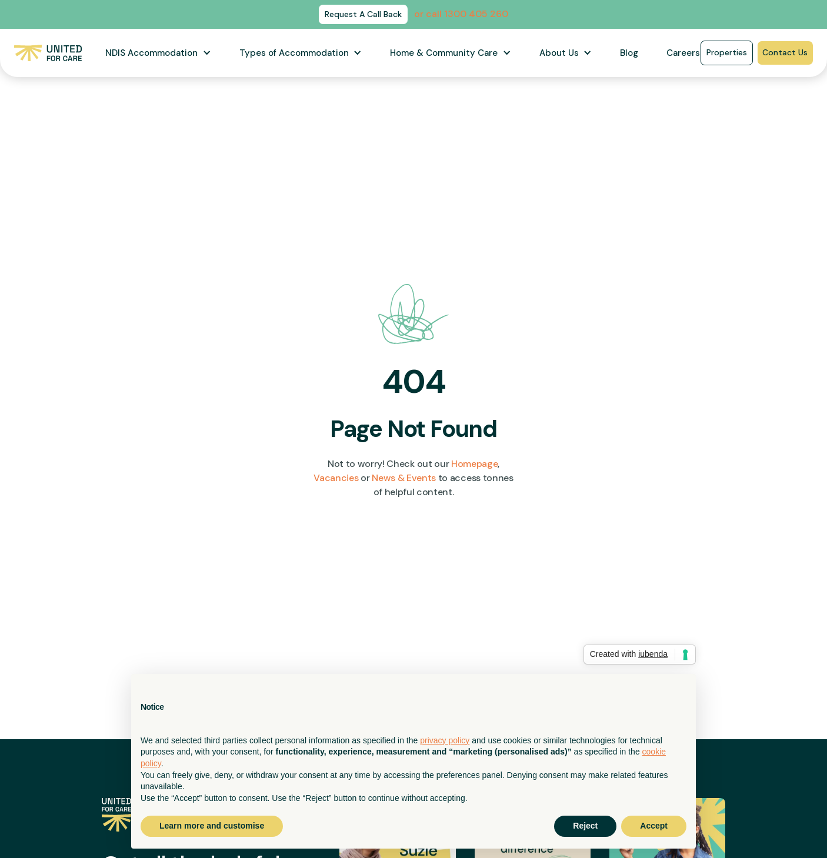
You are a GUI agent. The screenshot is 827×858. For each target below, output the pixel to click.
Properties (726, 52)
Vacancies (336, 478)
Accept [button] (654, 825)
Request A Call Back (363, 14)
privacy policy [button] (444, 740)
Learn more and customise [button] (211, 825)
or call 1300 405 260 (461, 14)
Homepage (474, 464)
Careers (683, 53)
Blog (629, 53)
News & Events (404, 478)
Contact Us (785, 52)
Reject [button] (585, 825)
